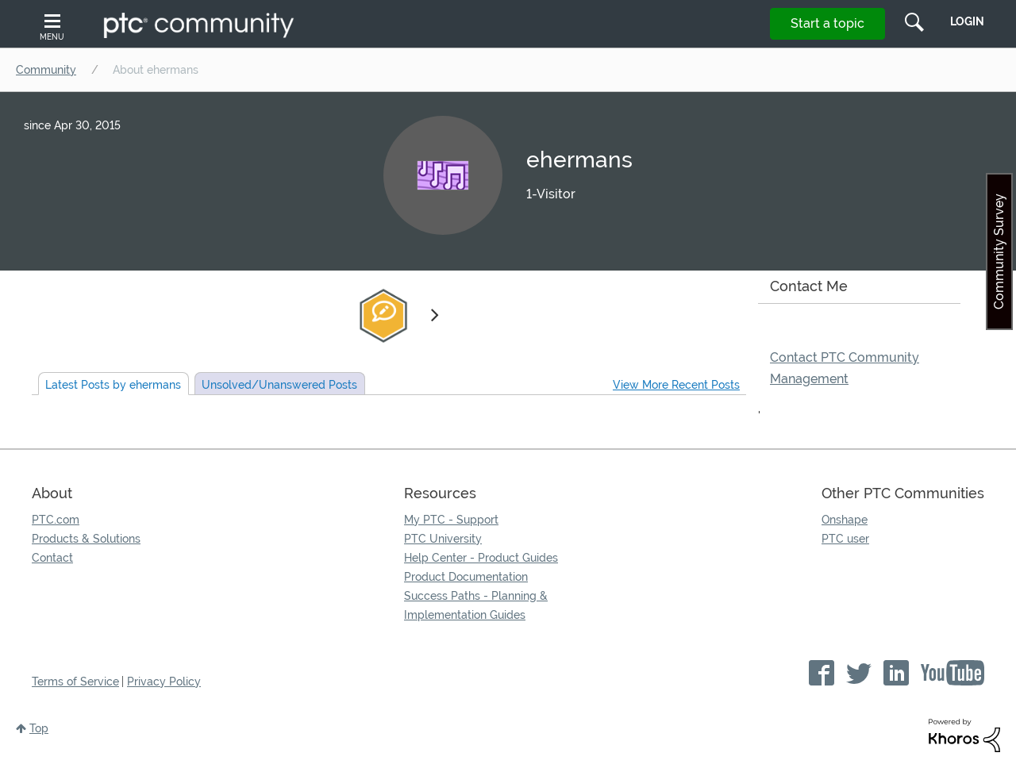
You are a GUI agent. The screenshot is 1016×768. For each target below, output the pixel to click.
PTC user (845, 538)
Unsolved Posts (279, 384)
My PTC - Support (451, 519)
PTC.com (55, 519)
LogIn (967, 21)
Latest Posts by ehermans (113, 384)
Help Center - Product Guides (481, 557)
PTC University (443, 538)
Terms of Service (75, 681)
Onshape (845, 519)
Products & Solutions (86, 538)
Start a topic (827, 23)
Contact (52, 557)
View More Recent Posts (676, 384)
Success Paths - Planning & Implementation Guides (476, 605)
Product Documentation (466, 576)
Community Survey (998, 251)
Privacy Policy (164, 681)
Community (46, 69)
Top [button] (38, 728)
